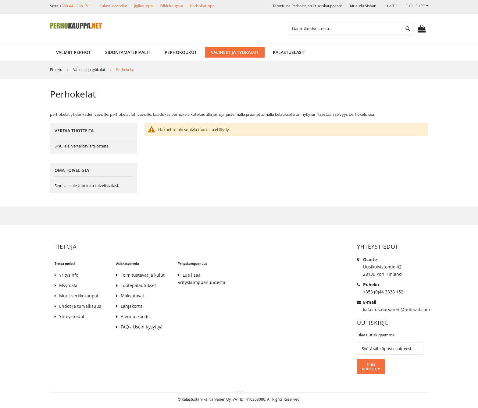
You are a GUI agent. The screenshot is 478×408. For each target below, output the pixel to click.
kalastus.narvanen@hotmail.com (396, 309)
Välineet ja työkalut (89, 69)
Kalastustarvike (113, 6)
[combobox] (351, 29)
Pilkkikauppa (171, 6)
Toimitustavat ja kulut (143, 275)
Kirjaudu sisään (363, 5)
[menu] (239, 52)
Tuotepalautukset (138, 285)
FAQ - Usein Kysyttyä (141, 327)
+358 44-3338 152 (74, 5)
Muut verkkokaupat (78, 296)
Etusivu (56, 69)
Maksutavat (132, 296)
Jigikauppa (143, 6)
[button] (416, 6)
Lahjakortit (131, 306)
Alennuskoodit (135, 316)
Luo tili (391, 5)
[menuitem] (73, 52)
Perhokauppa (202, 6)
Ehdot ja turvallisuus (80, 306)
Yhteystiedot (71, 316)
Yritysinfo (68, 275)
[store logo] (76, 26)
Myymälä (68, 285)
